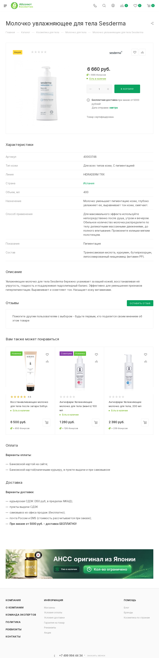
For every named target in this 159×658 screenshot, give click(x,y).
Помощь (130, 600)
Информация (53, 600)
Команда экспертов (21, 614)
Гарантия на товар (54, 622)
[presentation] (5, 390)
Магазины (49, 607)
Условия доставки (54, 617)
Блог (126, 607)
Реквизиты (14, 629)
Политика (13, 622)
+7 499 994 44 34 (71, 655)
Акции (47, 632)
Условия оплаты (53, 612)
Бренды (128, 612)
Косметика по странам (137, 617)
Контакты (13, 636)
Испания (88, 183)
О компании (15, 607)
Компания (13, 600)
